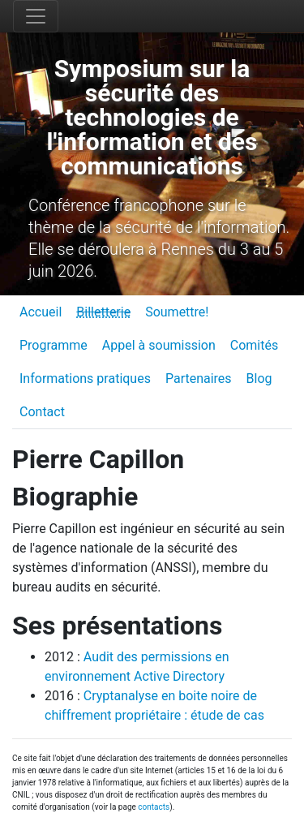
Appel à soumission (159, 345)
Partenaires (198, 378)
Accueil (40, 312)
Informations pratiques (85, 378)
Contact (42, 411)
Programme (53, 345)
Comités (254, 345)
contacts (153, 806)
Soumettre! (176, 312)
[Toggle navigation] (35, 16)
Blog (259, 378)
